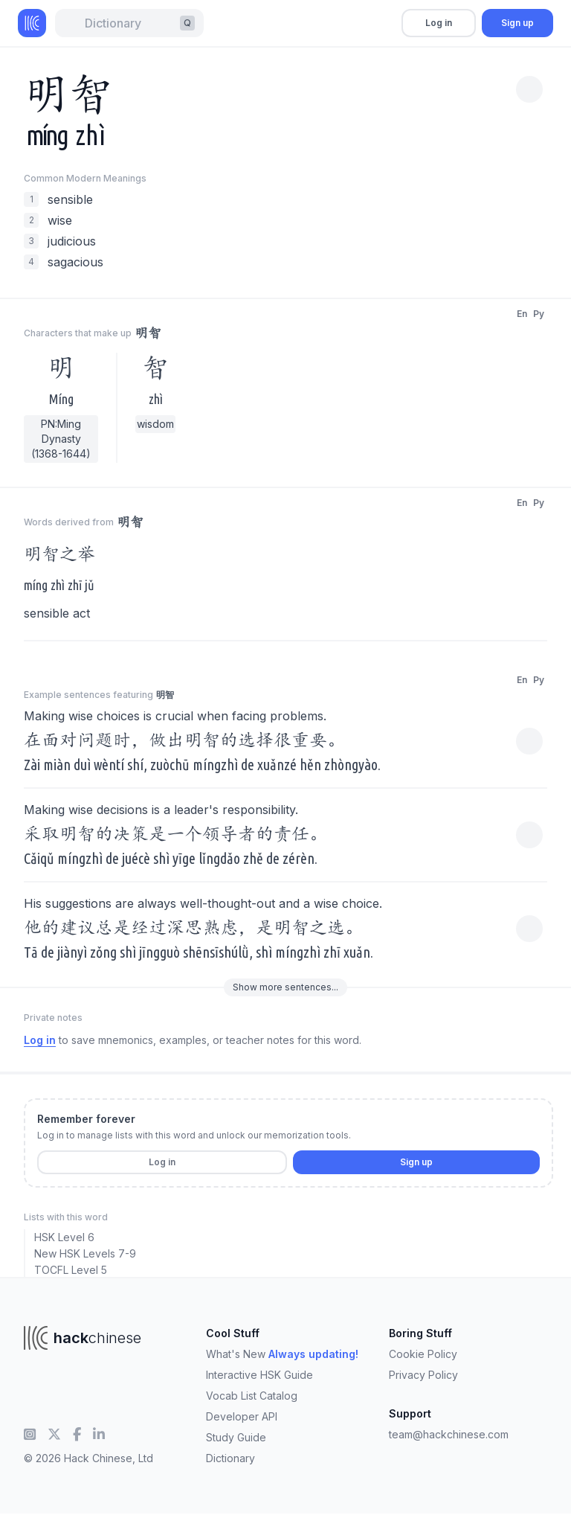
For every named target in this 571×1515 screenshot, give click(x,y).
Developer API (241, 1416)
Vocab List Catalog (251, 1395)
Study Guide (236, 1437)
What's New (282, 1354)
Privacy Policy (423, 1374)
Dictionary (230, 1458)
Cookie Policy (423, 1354)
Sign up (517, 22)
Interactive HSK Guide (259, 1374)
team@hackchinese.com (449, 1434)
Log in (438, 22)
